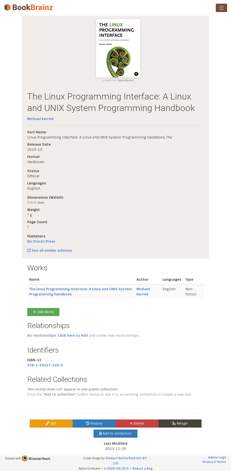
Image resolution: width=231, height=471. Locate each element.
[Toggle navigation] (221, 8)
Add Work (43, 312)
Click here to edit (73, 335)
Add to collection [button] (115, 433)
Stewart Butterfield (120, 458)
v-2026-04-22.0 (116, 469)
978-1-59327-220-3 (45, 365)
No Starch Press (41, 241)
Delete (137, 423)
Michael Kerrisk (40, 119)
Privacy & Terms (214, 462)
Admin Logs (217, 457)
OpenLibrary (126, 80)
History (94, 423)
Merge (180, 423)
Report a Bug (142, 469)
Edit (51, 423)
